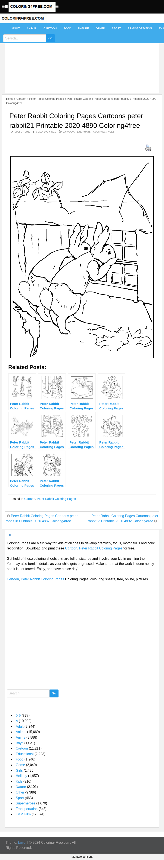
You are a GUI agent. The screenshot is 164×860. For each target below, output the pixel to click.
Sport (116, 28)
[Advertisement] (81, 56)
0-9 (18, 715)
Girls (19, 770)
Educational (25, 754)
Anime (20, 737)
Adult (15, 28)
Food (67, 28)
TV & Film (23, 814)
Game (20, 765)
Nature (83, 28)
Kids (19, 781)
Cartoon (50, 28)
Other (100, 28)
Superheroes (25, 803)
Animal (32, 28)
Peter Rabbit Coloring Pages (46, 98)
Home (9, 98)
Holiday (21, 776)
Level (22, 842)
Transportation (140, 28)
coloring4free (46, 131)
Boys (19, 743)
